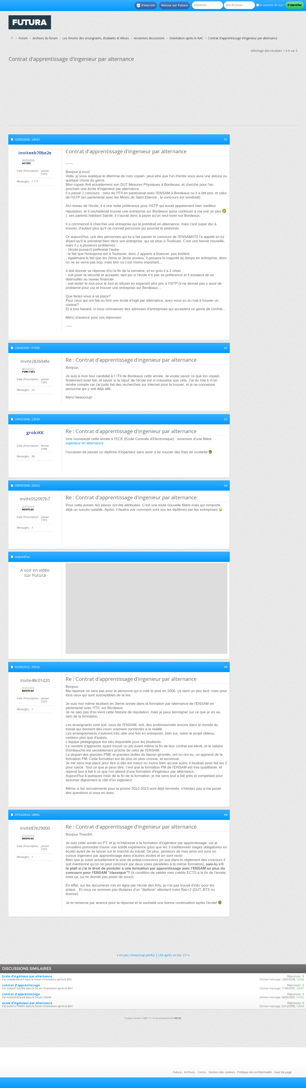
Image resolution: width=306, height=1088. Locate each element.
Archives (189, 1072)
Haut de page (283, 1072)
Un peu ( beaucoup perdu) (137, 955)
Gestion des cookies (221, 1072)
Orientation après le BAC (186, 38)
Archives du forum (45, 38)
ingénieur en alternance (84, 443)
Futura (177, 1072)
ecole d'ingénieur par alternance (27, 1003)
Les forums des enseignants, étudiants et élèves (95, 38)
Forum (23, 38)
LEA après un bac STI (172, 955)
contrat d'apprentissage (21, 985)
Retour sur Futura (174, 5)
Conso (202, 1072)
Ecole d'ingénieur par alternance (27, 976)
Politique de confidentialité (254, 1072)
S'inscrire (145, 5)
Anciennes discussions (149, 38)
